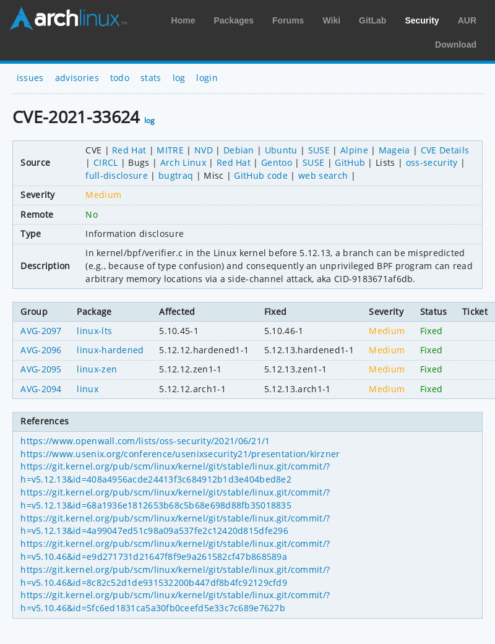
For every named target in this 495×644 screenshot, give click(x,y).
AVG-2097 (41, 331)
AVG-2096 (41, 350)
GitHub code (261, 175)
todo (119, 78)
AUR (467, 20)
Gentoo (276, 162)
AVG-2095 (41, 369)
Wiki (331, 20)
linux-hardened (110, 350)
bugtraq (175, 175)
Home (183, 20)
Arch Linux (68, 18)
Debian (238, 150)
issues (30, 78)
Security (422, 20)
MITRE (170, 150)
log (179, 78)
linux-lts (94, 331)
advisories (77, 78)
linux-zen (97, 369)
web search (323, 175)
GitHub (350, 162)
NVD (203, 150)
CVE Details (445, 150)
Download (455, 44)
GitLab (372, 20)
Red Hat (129, 150)
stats (150, 78)
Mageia (394, 150)
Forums (288, 20)
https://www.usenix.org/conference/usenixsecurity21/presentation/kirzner (180, 454)
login (207, 78)
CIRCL (105, 162)
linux (87, 389)
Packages (233, 20)
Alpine (354, 150)
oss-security (432, 162)
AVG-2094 (41, 389)
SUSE (319, 150)
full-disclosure (116, 175)
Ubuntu (281, 150)
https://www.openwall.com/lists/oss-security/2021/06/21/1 (145, 441)
